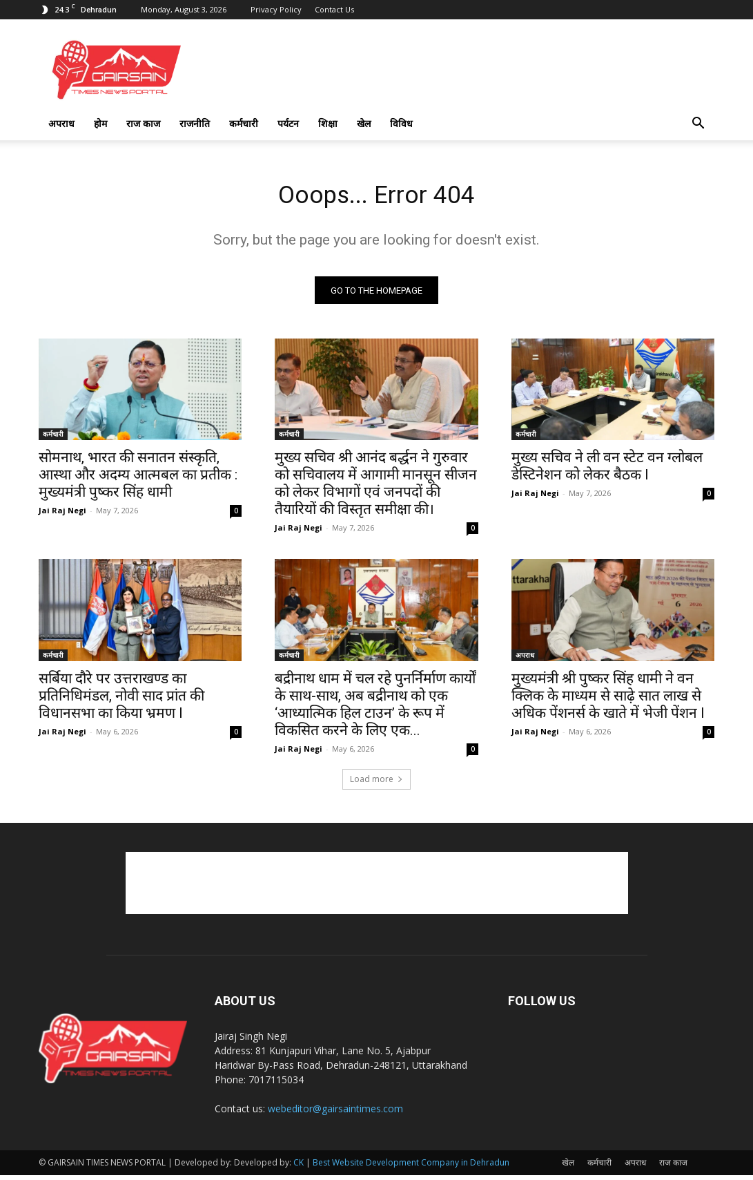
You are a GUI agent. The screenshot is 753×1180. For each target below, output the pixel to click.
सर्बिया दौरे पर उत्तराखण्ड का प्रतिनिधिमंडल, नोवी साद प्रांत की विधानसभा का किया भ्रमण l (121, 700)
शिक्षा (328, 123)
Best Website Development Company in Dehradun (411, 1167)
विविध (401, 123)
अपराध (61, 123)
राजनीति (194, 123)
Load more (376, 784)
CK (298, 1167)
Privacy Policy (276, 9)
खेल (364, 123)
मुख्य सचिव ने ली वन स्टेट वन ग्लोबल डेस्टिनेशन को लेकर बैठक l (607, 471)
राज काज (143, 123)
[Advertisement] (377, 888)
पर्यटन (288, 123)
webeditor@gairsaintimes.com (335, 1113)
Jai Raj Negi (62, 515)
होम (100, 123)
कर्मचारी (243, 123)
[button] (698, 124)
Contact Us (334, 9)
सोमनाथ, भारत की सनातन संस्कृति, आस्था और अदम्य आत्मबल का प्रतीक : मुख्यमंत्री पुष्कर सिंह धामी (138, 479)
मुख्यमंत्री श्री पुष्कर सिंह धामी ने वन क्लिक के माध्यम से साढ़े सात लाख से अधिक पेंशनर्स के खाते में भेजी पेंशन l (608, 700)
